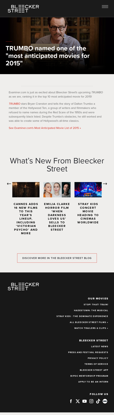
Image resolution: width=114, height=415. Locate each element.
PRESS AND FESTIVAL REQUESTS (88, 352)
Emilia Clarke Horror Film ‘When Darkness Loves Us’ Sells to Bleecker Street (57, 216)
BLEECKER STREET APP (94, 370)
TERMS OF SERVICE (96, 364)
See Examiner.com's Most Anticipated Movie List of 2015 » (45, 128)
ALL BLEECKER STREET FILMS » (89, 322)
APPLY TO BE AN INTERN (93, 382)
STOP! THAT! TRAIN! (96, 304)
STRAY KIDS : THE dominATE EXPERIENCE (82, 316)
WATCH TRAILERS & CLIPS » (91, 328)
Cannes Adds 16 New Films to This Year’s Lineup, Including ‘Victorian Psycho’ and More (26, 218)
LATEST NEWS (99, 346)
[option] (25, 210)
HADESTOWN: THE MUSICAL (91, 310)
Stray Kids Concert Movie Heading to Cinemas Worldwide (88, 213)
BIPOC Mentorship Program (89, 376)
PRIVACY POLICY (98, 358)
